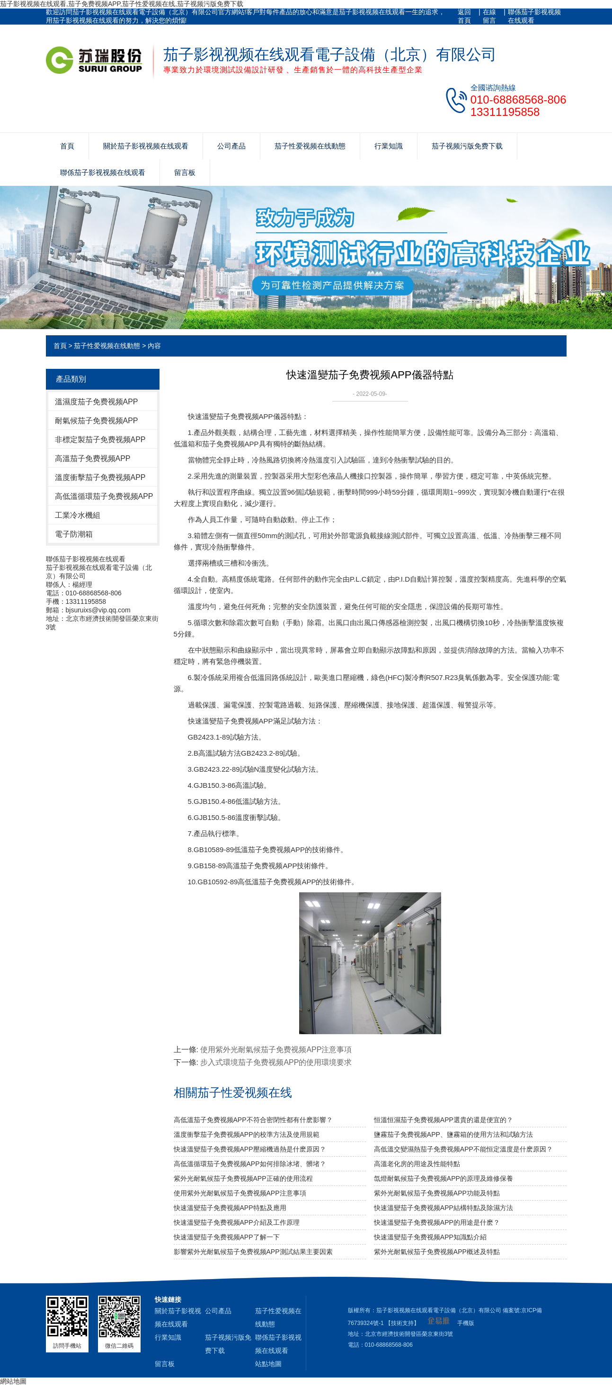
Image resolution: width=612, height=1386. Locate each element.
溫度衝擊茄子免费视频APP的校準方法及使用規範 (246, 1134)
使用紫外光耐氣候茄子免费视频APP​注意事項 (276, 1050)
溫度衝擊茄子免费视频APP (100, 477)
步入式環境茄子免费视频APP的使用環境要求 (276, 1062)
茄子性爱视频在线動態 (310, 146)
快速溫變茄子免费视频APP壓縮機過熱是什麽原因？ (250, 1149)
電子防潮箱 (74, 534)
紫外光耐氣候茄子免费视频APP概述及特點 (437, 1251)
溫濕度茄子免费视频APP (96, 402)
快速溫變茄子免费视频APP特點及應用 (230, 1208)
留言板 (184, 172)
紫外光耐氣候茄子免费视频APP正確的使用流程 (243, 1178)
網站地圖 (13, 1381)
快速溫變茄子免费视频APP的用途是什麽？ (437, 1222)
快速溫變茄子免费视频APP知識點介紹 (430, 1237)
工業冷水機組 (77, 515)
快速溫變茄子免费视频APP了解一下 (227, 1237)
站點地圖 (268, 1364)
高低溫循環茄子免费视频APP (104, 496)
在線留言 (489, 16)
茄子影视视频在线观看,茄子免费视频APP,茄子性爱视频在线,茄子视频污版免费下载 (121, 4)
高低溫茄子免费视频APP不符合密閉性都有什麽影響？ (253, 1120)
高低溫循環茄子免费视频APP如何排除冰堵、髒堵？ (250, 1164)
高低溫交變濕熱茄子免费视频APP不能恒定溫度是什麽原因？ (463, 1149)
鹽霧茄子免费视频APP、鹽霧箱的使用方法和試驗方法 (453, 1134)
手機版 (465, 1323)
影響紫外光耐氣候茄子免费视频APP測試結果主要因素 (253, 1251)
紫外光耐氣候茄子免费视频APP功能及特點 (437, 1193)
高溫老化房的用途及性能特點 (417, 1164)
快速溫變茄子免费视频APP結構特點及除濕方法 (443, 1208)
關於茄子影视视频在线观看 (145, 146)
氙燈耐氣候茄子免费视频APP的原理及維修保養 (443, 1178)
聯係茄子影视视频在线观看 (534, 16)
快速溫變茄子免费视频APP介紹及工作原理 (237, 1222)
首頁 (67, 146)
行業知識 (388, 146)
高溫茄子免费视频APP (93, 458)
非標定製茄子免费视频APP (100, 440)
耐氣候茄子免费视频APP (96, 421)
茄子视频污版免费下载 (467, 146)
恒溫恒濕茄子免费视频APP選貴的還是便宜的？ (443, 1120)
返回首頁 (464, 16)
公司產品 (231, 146)
